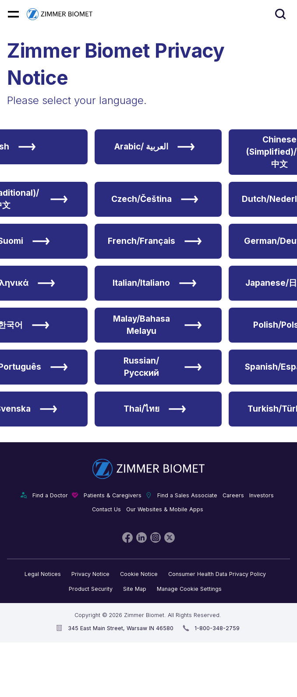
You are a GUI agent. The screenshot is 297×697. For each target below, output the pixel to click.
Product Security (91, 589)
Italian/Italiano (155, 283)
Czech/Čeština (154, 199)
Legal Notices (43, 574)
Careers (233, 495)
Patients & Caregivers (112, 495)
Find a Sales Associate (187, 495)
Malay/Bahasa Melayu (157, 325)
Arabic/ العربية (154, 147)
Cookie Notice (139, 574)
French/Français (155, 241)
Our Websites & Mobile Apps (164, 509)
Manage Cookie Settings (189, 589)
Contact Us (106, 509)
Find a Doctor (50, 495)
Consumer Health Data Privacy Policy (217, 574)
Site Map (134, 589)
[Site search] (280, 14)
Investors (261, 495)
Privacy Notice (90, 574)
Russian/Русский (163, 367)
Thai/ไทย (155, 409)
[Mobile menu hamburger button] (13, 14)
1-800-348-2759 (217, 628)
